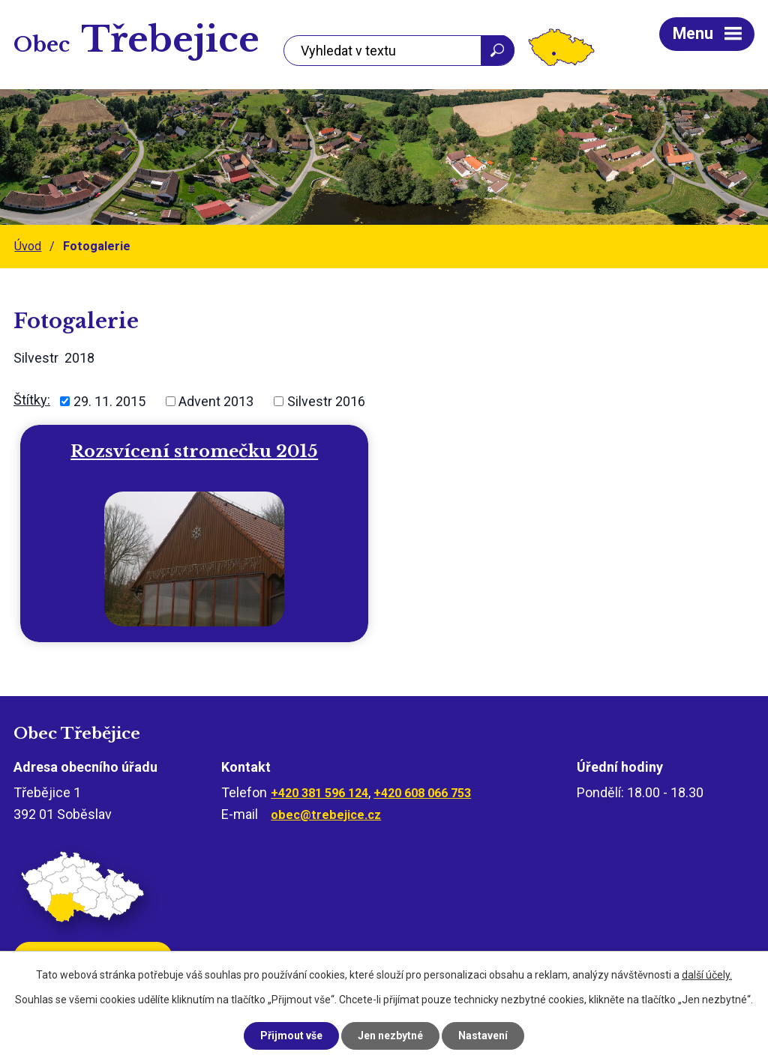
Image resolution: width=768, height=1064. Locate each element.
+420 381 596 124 (319, 793)
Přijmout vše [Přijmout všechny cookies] (291, 1036)
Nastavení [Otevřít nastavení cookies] (483, 1036)
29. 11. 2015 (110, 401)
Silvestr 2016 (326, 401)
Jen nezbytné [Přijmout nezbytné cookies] (390, 1036)
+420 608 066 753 (422, 793)
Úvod (27, 246)
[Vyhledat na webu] (399, 50)
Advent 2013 (216, 401)
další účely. (707, 975)
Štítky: (32, 400)
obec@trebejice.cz (326, 815)
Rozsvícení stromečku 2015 (194, 451)
